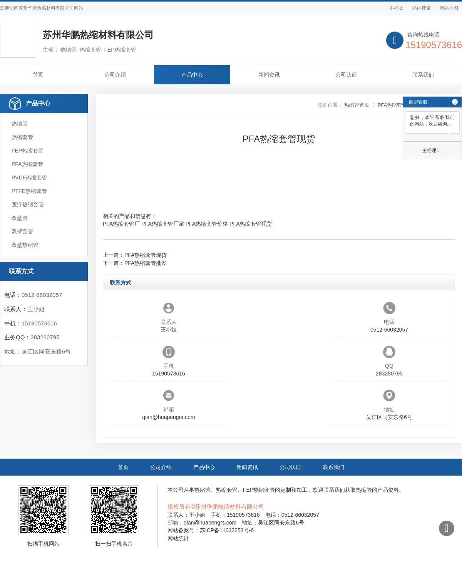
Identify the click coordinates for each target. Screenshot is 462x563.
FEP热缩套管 (28, 150)
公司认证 (346, 75)
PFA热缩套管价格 (207, 224)
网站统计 (178, 538)
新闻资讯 (269, 75)
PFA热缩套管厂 (121, 224)
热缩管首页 (356, 105)
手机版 (396, 8)
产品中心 (192, 75)
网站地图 (449, 8)
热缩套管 (22, 137)
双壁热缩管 (25, 245)
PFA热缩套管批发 (145, 263)
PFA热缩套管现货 (250, 224)
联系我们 (423, 75)
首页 (38, 75)
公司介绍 (115, 75)
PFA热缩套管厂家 (162, 224)
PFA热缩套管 (27, 164)
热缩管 (20, 124)
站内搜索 (421, 8)
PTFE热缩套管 (29, 191)
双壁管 (20, 218)
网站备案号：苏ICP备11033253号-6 (210, 530)
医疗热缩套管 (28, 204)
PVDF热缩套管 (29, 177)
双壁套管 (22, 231)
